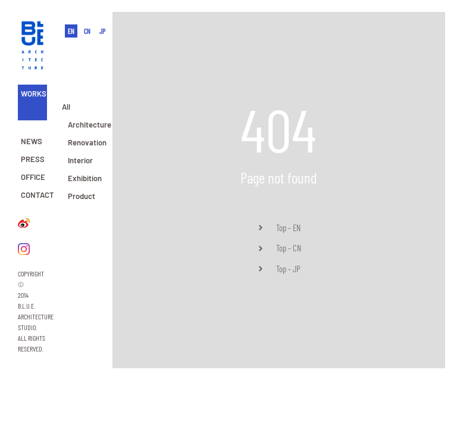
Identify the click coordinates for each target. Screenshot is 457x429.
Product (81, 196)
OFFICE (33, 177)
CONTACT (37, 195)
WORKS (33, 93)
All (66, 106)
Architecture (89, 124)
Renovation (87, 142)
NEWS (31, 141)
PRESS (33, 159)
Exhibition (85, 178)
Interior (80, 160)
